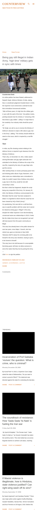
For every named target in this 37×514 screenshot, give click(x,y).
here (7, 254)
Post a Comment (15, 384)
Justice (22, 263)
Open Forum (15, 52)
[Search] (29, 3)
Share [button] (4, 266)
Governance (14, 263)
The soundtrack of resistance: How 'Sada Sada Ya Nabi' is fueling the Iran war (17, 420)
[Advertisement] (18, 30)
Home (4, 52)
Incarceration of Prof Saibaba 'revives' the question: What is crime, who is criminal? (18, 360)
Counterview (13, 3)
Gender (5, 263)
